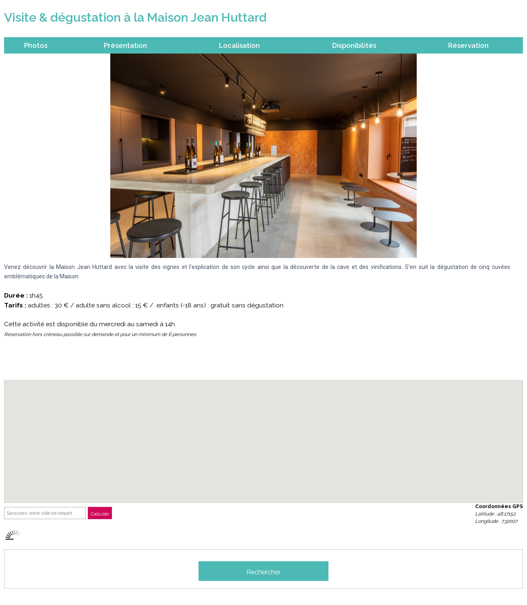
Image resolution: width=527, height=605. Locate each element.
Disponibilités (354, 45)
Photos (35, 45)
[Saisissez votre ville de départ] (45, 513)
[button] (263, 433)
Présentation (125, 45)
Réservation (468, 45)
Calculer (100, 514)
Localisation (239, 45)
